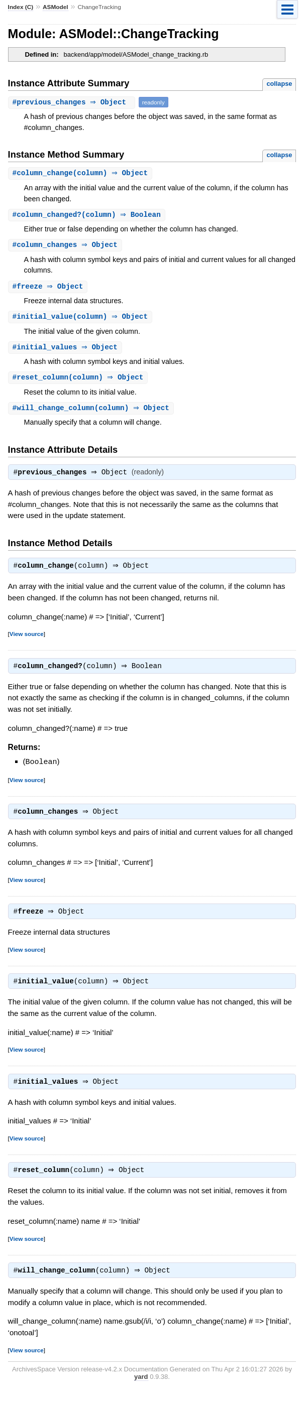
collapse (279, 83)
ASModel (55, 7)
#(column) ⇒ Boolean (88, 215)
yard (141, 1389)
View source (27, 639)
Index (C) (21, 7)
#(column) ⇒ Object (82, 173)
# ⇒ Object (73, 102)
